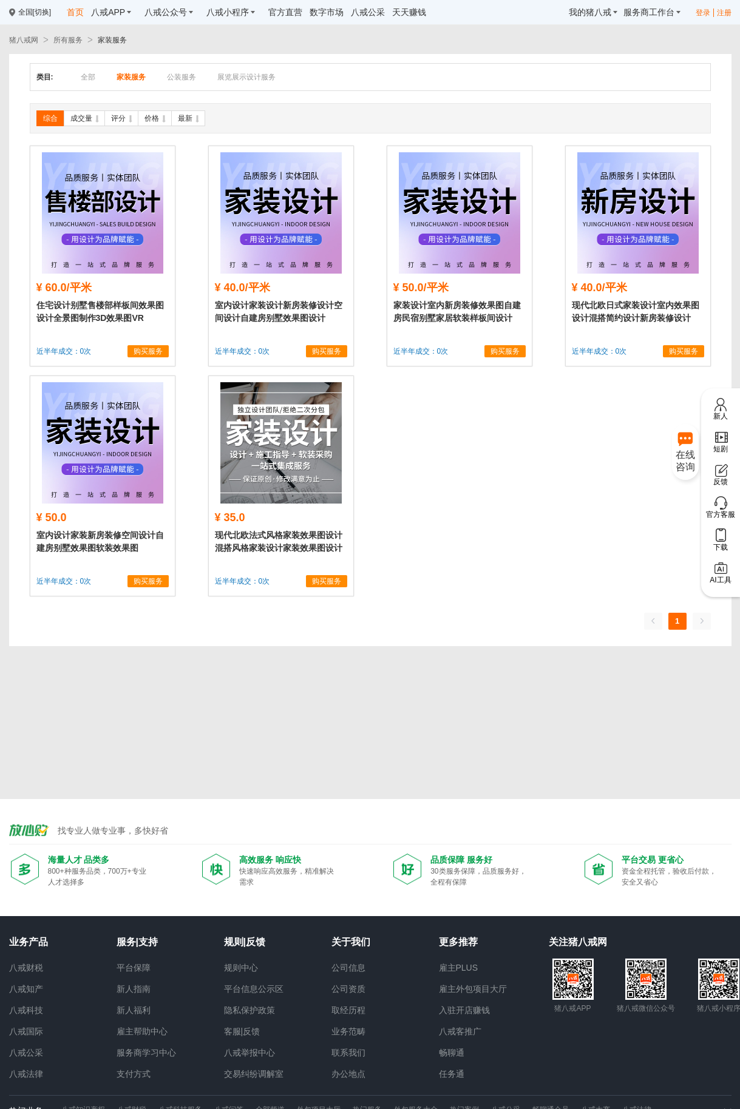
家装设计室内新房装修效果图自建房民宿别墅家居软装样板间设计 (457, 311)
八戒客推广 (460, 1031)
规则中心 (241, 967)
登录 (703, 12)
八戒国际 (26, 1031)
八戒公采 (26, 1052)
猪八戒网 (23, 40)
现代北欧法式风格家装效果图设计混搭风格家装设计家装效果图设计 (278, 541)
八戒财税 (26, 967)
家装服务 (112, 40)
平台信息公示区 (253, 989)
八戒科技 (26, 1010)
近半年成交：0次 (64, 351)
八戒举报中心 (249, 1052)
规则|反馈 (244, 942)
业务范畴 (348, 1031)
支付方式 (134, 1074)
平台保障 (134, 967)
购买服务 (148, 351)
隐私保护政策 (249, 1010)
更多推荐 (458, 942)
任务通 (451, 1074)
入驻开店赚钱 (464, 1010)
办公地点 (348, 1074)
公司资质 (348, 989)
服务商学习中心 (146, 1052)
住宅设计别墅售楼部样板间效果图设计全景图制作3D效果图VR (100, 311)
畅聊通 (451, 1052)
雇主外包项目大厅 (473, 989)
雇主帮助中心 (142, 1031)
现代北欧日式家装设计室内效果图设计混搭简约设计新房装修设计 (635, 311)
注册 (724, 12)
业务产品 (28, 942)
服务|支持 (137, 942)
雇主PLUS (458, 967)
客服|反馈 (242, 1031)
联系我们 (348, 1052)
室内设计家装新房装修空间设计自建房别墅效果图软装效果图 (100, 541)
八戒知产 (26, 989)
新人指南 (134, 989)
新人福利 (134, 1010)
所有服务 (68, 40)
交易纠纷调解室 (253, 1074)
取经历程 (348, 1010)
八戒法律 (26, 1074)
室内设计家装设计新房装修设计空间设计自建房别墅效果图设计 (278, 311)
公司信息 (348, 967)
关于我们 (350, 942)
